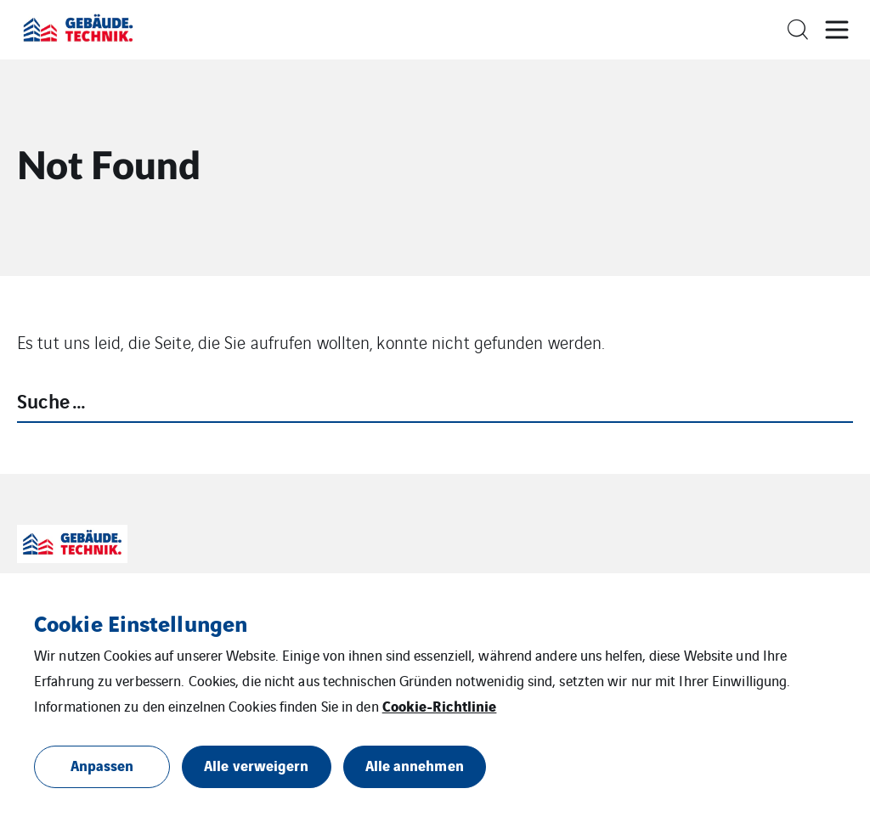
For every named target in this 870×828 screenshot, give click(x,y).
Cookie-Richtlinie (439, 705)
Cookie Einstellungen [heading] (140, 622)
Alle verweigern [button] (256, 764)
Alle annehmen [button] (414, 764)
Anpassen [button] (102, 764)
